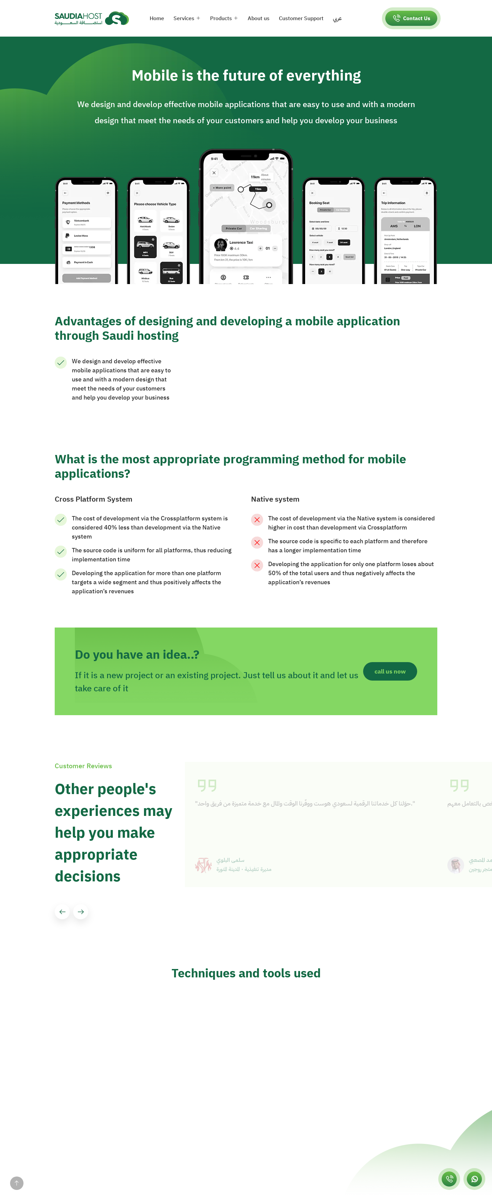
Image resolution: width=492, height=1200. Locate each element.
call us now (390, 671)
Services (184, 18)
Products (221, 18)
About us (258, 18)
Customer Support (301, 18)
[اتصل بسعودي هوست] (449, 1179)
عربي (337, 18)
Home (157, 18)
